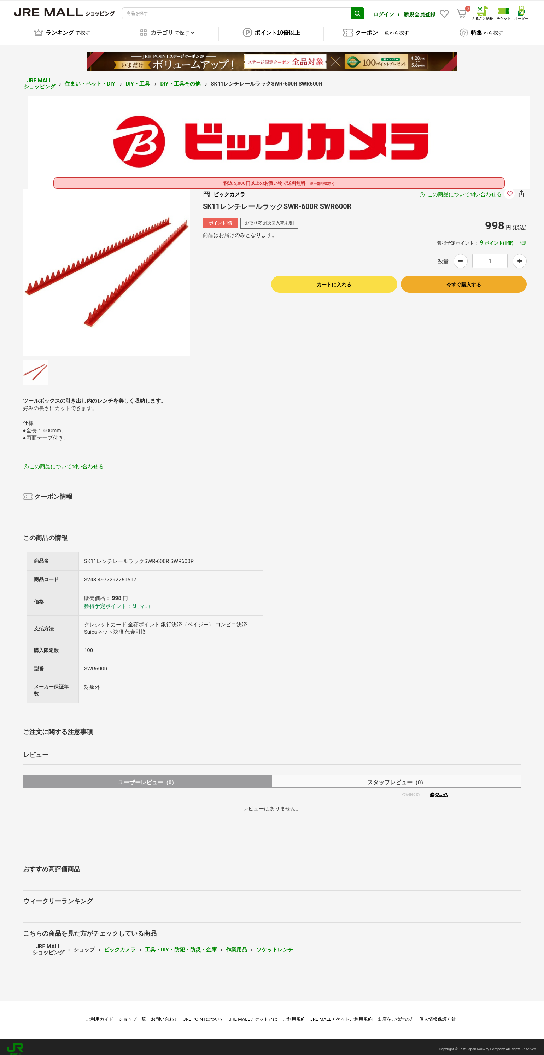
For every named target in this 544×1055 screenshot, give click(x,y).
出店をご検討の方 (396, 1014)
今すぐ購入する (463, 279)
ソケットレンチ (274, 945)
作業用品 (236, 945)
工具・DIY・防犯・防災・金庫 (181, 945)
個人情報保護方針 (437, 1014)
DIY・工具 (138, 79)
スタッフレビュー (396, 777)
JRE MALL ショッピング (39, 78)
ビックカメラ (120, 945)
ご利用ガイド (99, 1014)
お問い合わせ (165, 1014)
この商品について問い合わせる (464, 189)
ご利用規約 (293, 1014)
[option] (107, 267)
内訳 (522, 238)
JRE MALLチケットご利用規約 (341, 1014)
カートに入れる (334, 279)
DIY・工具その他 (180, 79)
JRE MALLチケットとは (253, 1014)
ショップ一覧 (132, 1014)
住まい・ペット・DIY (91, 79)
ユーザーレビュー (147, 777)
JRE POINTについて (203, 1014)
